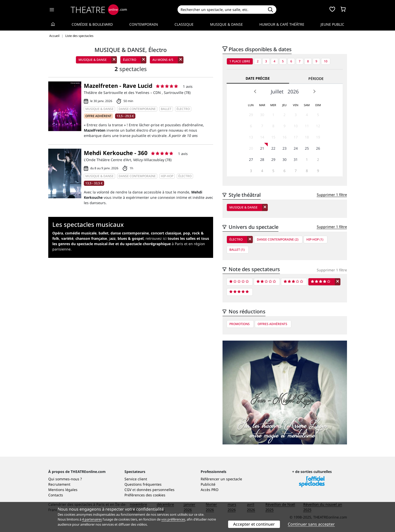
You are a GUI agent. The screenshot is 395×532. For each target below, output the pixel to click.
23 (284, 148)
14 (262, 137)
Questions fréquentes (143, 484)
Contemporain (143, 24)
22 (273, 148)
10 (325, 61)
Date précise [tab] (258, 78)
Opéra (57, 233)
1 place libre (239, 61)
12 (318, 125)
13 (251, 137)
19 (318, 137)
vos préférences (173, 519)
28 (262, 159)
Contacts (55, 495)
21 (262, 148)
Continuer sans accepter (311, 524)
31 (296, 159)
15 (273, 137)
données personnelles (156, 489)
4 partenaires (92, 519)
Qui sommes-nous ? (65, 479)
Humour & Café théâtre (281, 24)
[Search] (221, 9)
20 (251, 148)
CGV (127, 489)
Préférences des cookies (144, 495)
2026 (293, 91)
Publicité (208, 484)
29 (251, 114)
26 (318, 148)
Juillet (277, 91)
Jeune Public (332, 24)
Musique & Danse (226, 24)
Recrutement (59, 484)
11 (307, 125)
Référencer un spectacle (221, 479)
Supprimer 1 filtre (332, 194)
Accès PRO (209, 489)
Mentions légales (62, 489)
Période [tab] (316, 78)
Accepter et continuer (254, 524)
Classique (184, 24)
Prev (255, 91)
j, (126, 238)
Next (314, 91)
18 (307, 137)
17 (296, 137)
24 (296, 148)
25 (307, 148)
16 (284, 137)
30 (262, 114)
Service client (135, 479)
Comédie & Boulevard (92, 24)
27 (251, 159)
